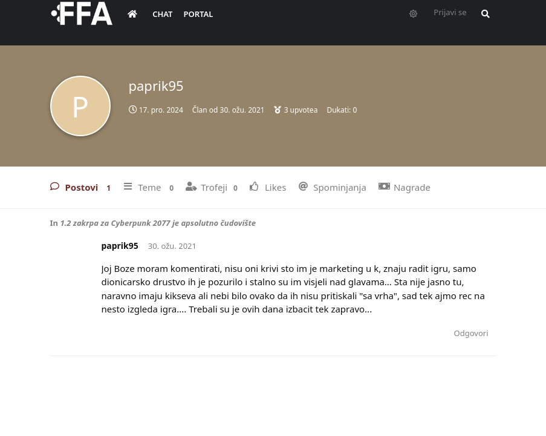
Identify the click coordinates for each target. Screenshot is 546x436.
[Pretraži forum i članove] (482, 22)
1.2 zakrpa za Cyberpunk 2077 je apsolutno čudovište (158, 222)
